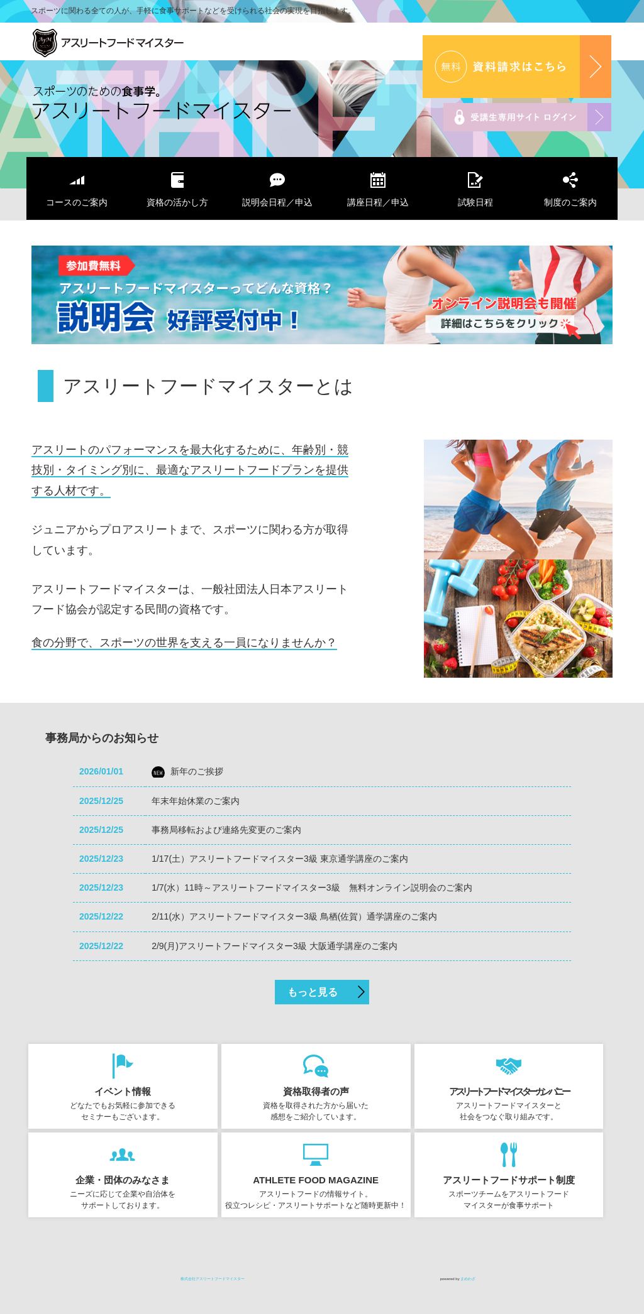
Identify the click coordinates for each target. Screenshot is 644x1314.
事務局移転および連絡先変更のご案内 (226, 830)
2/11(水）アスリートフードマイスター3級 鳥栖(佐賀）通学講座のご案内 (294, 916)
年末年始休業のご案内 (196, 801)
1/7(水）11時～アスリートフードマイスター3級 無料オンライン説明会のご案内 (312, 887)
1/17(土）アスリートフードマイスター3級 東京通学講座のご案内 (280, 859)
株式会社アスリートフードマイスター (140, 44)
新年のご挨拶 (196, 771)
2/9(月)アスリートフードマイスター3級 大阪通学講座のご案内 (274, 946)
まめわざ (467, 1279)
